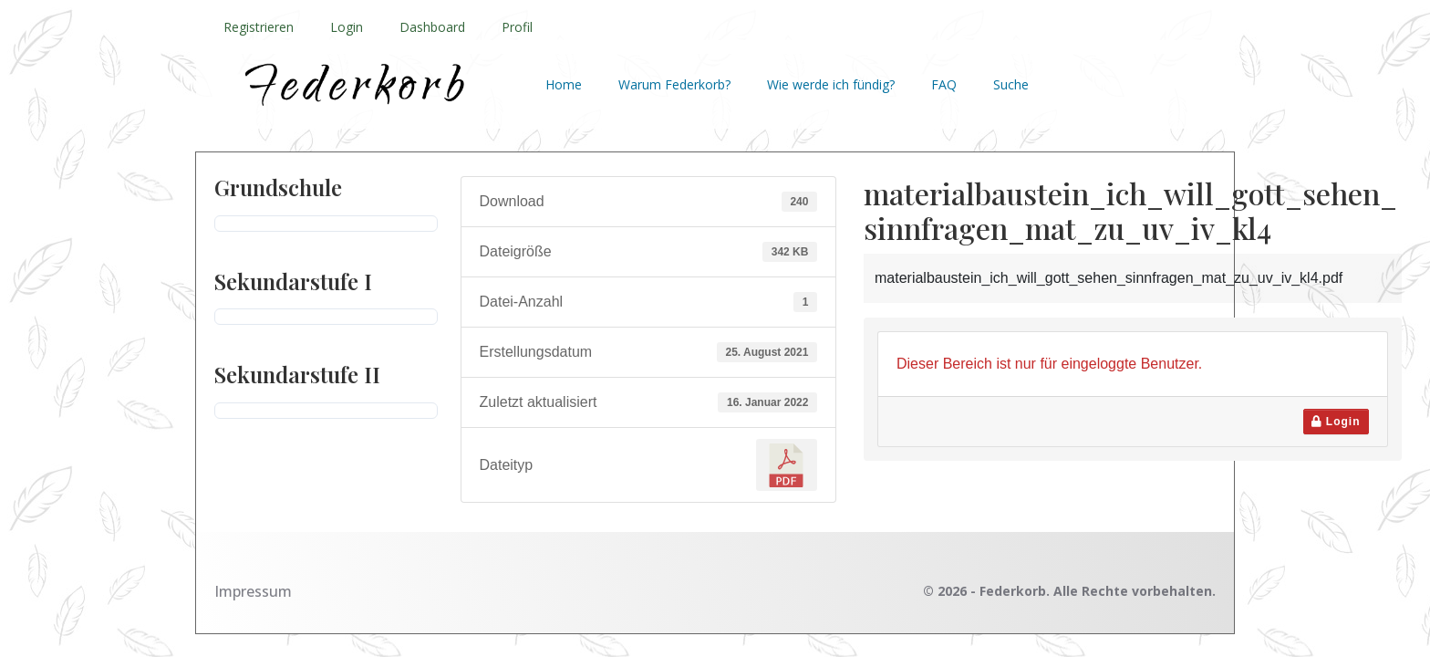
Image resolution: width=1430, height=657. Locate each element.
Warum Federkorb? (674, 84)
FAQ (944, 84)
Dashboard (432, 27)
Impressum (253, 591)
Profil (517, 27)
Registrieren (258, 27)
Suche (1011, 84)
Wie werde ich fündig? (831, 84)
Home (563, 84)
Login (346, 27)
